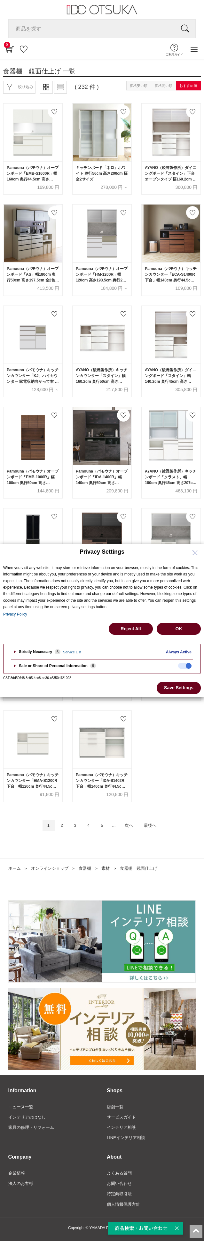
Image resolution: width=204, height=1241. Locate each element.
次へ (129, 825)
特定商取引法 (119, 1193)
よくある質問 (119, 1173)
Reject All (131, 628)
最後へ (150, 825)
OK (179, 628)
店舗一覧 (115, 1106)
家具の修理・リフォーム (31, 1127)
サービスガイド (121, 1117)
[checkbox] (185, 666)
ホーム (14, 868)
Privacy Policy (15, 614)
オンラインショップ (49, 868)
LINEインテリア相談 (126, 1137)
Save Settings (178, 687)
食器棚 (85, 868)
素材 (105, 868)
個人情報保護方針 (123, 1204)
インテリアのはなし (27, 1117)
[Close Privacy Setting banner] (195, 553)
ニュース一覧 (20, 1106)
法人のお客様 (20, 1183)
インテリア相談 (121, 1127)
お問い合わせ (119, 1183)
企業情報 (16, 1173)
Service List (72, 652)
